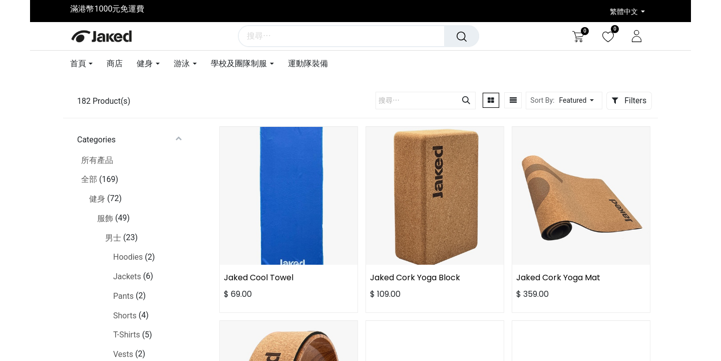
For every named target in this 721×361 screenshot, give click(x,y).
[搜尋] (462, 36)
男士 (113, 238)
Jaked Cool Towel (258, 277)
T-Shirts (126, 334)
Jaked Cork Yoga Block (415, 277)
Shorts (125, 315)
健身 (97, 199)
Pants (123, 296)
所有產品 (97, 160)
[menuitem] (115, 63)
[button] (579, 100)
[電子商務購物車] (578, 36)
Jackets (127, 276)
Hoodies (128, 257)
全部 (89, 179)
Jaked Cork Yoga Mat (558, 277)
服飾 (105, 218)
